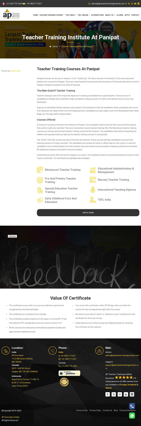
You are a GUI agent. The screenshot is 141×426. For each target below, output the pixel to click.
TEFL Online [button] (83, 15)
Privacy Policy (95, 410)
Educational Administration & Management (116, 170)
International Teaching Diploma (117, 189)
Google (123, 385)
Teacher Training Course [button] (51, 15)
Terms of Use (82, 410)
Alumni (120, 15)
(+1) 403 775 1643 (14, 4)
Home (35, 15)
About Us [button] (109, 15)
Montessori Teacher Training (62, 169)
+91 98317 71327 (34, 4)
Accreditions (97, 15)
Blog (116, 410)
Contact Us (107, 410)
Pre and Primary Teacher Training (60, 180)
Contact (135, 15)
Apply (127, 15)
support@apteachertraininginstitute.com (122, 366)
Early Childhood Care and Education (61, 200)
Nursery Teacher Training (113, 179)
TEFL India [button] (70, 15)
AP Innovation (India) (10, 417)
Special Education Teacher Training (61, 190)
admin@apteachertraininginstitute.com (122, 355)
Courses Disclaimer (127, 410)
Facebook (132, 385)
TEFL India (104, 199)
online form (15, 71)
